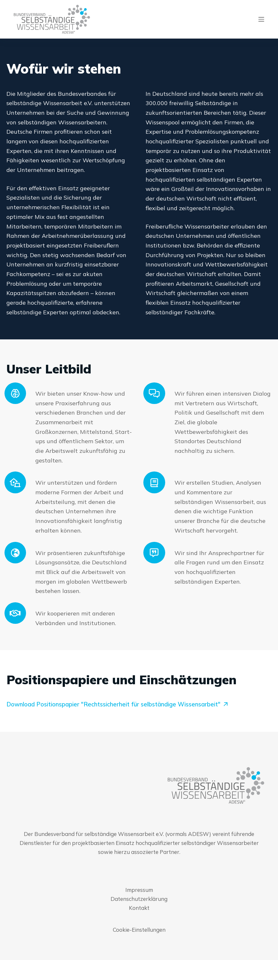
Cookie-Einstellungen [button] (139, 929)
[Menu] (261, 19)
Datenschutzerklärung (139, 898)
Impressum (139, 889)
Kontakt (139, 907)
